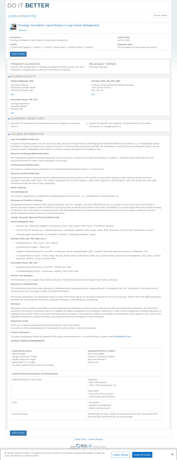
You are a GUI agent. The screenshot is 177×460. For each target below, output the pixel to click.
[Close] (172, 455)
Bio (12, 94)
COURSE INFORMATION (26, 134)
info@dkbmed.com (123, 336)
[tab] (88, 76)
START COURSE (18, 54)
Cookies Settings (95, 439)
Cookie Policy (80, 439)
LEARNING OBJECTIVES (26, 118)
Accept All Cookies (142, 456)
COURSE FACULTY (22, 76)
